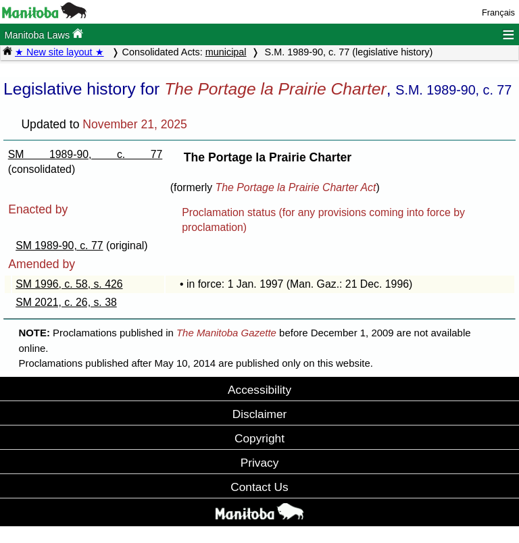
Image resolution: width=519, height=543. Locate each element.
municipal (226, 52)
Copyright (259, 438)
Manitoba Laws (43, 34)
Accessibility (259, 389)
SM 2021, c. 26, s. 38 (66, 302)
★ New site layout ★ (59, 52)
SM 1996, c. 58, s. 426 (69, 284)
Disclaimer (259, 414)
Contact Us (259, 487)
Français (498, 12)
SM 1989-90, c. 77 (85, 154)
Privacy (260, 462)
